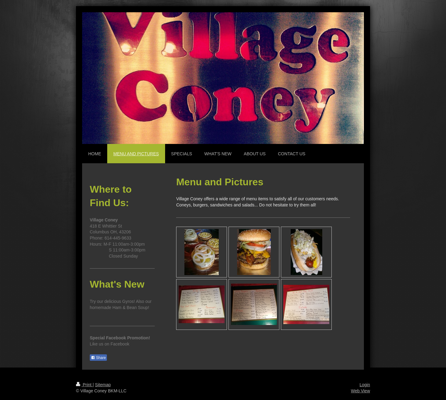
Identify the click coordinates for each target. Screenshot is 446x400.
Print (84, 384)
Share (98, 358)
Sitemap (103, 384)
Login (365, 384)
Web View (360, 390)
